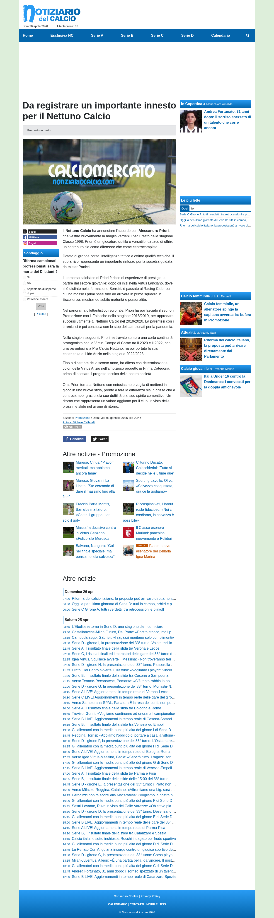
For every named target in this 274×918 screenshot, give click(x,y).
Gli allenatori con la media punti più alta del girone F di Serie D (122, 800)
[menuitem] (247, 35)
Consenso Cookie (126, 896)
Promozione (82, 417)
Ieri (193, 208)
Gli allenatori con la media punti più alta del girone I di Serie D (121, 730)
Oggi (185, 208)
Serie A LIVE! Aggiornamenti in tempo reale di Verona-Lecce (120, 692)
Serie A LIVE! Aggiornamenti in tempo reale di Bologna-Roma (121, 752)
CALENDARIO (117, 904)
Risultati (41, 314)
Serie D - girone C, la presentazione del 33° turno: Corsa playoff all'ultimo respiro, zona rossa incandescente (159, 855)
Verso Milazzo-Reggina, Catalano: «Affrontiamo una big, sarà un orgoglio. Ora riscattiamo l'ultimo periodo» (157, 790)
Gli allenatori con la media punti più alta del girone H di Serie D (122, 746)
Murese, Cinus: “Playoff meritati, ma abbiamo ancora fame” (95, 467)
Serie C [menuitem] (157, 35)
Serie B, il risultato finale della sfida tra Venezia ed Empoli (118, 724)
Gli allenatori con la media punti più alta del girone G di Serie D (122, 762)
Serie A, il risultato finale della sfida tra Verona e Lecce (115, 648)
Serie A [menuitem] (97, 35)
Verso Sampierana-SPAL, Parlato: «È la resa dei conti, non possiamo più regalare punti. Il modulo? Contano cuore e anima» (171, 703)
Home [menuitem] (28, 35)
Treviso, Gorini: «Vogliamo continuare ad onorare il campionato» (123, 714)
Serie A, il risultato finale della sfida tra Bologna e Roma (116, 708)
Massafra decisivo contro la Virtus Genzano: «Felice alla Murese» (96, 533)
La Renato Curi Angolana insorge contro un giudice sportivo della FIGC (129, 849)
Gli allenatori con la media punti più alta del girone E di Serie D (122, 817)
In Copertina (191, 104)
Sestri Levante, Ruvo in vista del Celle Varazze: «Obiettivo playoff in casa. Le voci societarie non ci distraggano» (162, 806)
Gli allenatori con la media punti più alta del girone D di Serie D (122, 844)
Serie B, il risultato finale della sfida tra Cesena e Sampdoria (120, 675)
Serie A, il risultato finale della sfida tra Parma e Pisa (114, 773)
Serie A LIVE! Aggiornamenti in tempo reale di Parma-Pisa (118, 828)
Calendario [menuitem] (220, 35)
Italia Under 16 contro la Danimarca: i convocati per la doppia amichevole (227, 381)
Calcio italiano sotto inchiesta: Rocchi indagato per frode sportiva (124, 839)
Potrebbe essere (37, 299)
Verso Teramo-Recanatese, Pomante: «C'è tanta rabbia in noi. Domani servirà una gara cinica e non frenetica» (161, 681)
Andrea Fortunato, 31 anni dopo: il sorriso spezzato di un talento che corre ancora (137, 871)
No (29, 283)
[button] (41, 306)
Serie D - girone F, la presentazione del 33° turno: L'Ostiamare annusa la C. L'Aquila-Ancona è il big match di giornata (166, 741)
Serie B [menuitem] (127, 35)
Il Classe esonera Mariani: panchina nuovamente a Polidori (154, 533)
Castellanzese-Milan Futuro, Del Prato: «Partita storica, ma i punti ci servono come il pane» (145, 632)
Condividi (75, 439)
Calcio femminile (195, 296)
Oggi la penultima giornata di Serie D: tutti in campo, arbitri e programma (130, 604)
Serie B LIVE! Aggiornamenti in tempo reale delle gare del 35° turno (126, 822)
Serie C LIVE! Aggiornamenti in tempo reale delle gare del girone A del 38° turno (136, 697)
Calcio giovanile (195, 369)
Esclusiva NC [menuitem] (62, 35)
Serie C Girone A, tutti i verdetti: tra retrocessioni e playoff (118, 609)
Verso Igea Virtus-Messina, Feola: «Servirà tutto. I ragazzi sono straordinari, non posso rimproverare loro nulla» (161, 757)
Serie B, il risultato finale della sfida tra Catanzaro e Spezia (119, 833)
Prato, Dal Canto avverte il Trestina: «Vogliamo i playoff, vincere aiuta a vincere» (136, 670)
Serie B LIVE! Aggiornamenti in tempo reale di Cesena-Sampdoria (125, 719)
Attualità (188, 332)
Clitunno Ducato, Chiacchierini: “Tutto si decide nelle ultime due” (155, 467)
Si (28, 277)
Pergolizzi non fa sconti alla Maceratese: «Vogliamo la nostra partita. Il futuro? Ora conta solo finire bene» (156, 795)
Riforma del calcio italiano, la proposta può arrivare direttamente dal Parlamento (136, 598)
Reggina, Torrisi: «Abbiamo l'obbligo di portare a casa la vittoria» (123, 735)
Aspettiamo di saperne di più (41, 291)
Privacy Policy (150, 896)
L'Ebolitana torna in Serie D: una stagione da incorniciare (117, 627)
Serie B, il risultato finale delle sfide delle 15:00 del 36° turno (120, 779)
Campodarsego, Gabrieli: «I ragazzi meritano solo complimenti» (123, 637)
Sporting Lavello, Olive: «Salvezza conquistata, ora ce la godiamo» (154, 486)
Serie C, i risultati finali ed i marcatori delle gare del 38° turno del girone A (130, 654)
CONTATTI (137, 904)
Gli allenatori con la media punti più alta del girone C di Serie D (122, 866)
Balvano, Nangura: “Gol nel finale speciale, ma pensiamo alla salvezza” (95, 551)
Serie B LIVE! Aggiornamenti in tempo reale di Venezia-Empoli (122, 768)
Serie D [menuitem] (187, 35)
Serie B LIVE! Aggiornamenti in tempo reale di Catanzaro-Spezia (124, 877)
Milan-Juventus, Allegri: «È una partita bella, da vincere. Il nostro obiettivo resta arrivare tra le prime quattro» (158, 860)
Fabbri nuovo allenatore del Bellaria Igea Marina (153, 551)
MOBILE (152, 904)
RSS (163, 904)
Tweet (100, 439)
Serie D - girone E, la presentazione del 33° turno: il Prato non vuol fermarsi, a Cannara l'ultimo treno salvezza (160, 784)
